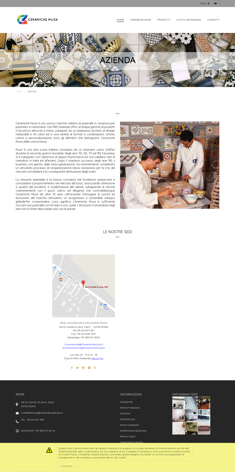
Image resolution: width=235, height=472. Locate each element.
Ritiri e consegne (129, 425)
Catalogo (125, 413)
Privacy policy (128, 436)
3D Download (127, 419)
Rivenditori (126, 402)
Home (19, 91)
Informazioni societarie (133, 430)
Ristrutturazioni (130, 407)
